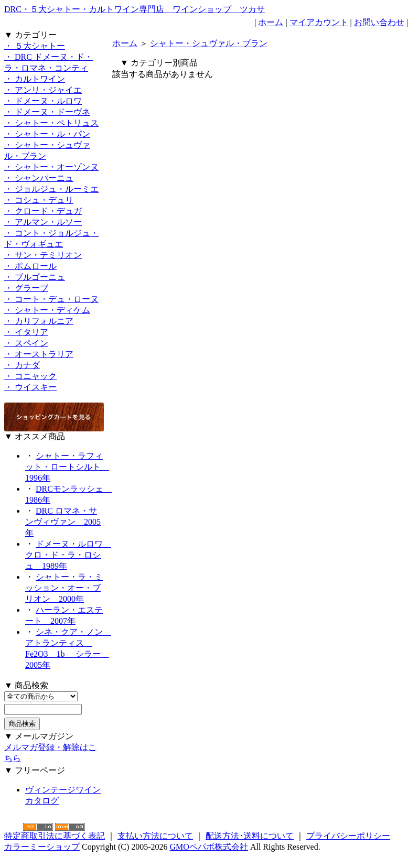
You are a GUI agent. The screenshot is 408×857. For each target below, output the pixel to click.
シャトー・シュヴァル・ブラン (208, 43)
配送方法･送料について (250, 835)
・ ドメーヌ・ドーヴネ (47, 111)
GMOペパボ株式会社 (209, 846)
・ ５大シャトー (34, 45)
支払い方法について (155, 835)
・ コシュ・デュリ (38, 200)
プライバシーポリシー (348, 835)
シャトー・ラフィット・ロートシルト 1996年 (67, 466)
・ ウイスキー (30, 387)
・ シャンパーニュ (38, 177)
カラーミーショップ (42, 846)
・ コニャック (30, 376)
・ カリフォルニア (38, 321)
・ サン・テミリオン (43, 255)
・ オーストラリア (38, 354)
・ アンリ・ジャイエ (43, 89)
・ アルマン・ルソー (43, 222)
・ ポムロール (30, 266)
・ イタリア (26, 332)
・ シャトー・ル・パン (47, 133)
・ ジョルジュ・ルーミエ (51, 189)
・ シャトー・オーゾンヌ (51, 166)
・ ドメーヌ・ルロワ (43, 100)
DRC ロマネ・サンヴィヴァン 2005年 (63, 521)
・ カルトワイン (34, 78)
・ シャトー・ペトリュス (51, 122)
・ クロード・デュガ (43, 211)
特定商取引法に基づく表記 (54, 835)
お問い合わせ (379, 22)
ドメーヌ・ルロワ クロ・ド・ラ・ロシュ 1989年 (68, 554)
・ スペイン (26, 343)
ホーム (270, 22)
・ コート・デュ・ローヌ (51, 299)
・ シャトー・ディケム (47, 310)
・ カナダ (22, 365)
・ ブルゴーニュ (34, 277)
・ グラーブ (26, 288)
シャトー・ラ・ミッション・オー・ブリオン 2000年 (64, 587)
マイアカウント (318, 22)
